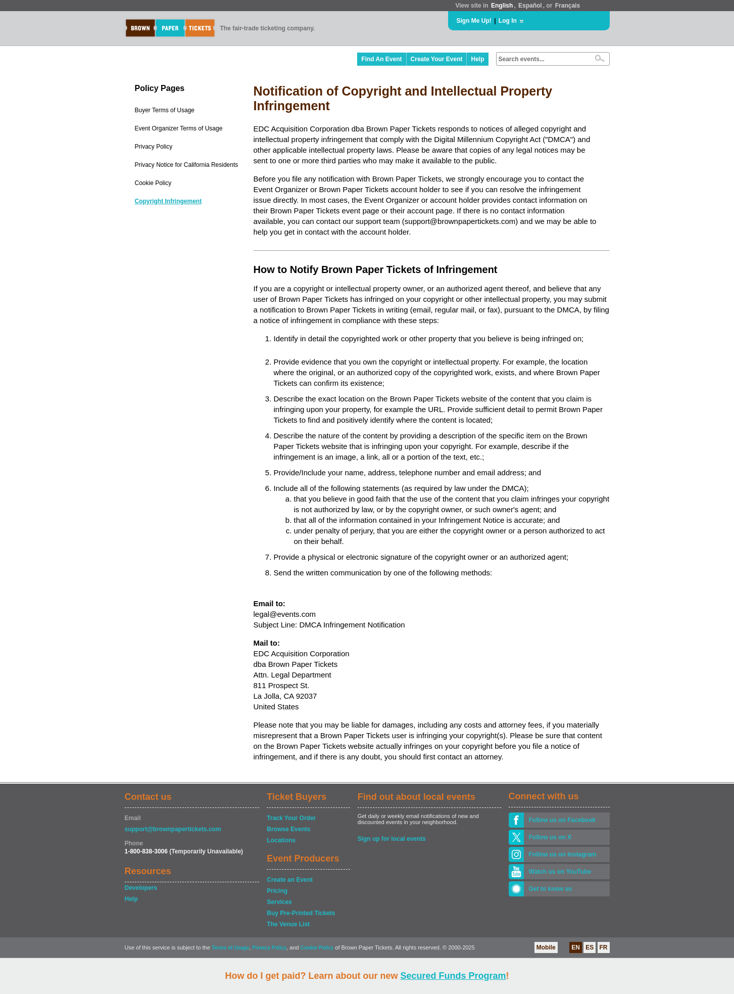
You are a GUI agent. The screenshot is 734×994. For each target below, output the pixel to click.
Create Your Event (437, 59)
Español (530, 5)
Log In (508, 20)
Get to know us (550, 888)
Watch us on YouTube (560, 871)
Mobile (546, 947)
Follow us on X (550, 837)
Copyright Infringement (168, 201)
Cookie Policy (153, 183)
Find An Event (381, 59)
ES (589, 947)
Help (477, 59)
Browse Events (288, 829)
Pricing (277, 890)
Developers (141, 887)
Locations (281, 840)
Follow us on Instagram (563, 854)
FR (604, 947)
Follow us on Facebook (562, 820)
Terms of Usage (230, 948)
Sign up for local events (392, 838)
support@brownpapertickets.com (173, 829)
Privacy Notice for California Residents (186, 164)
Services (279, 902)
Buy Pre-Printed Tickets (301, 913)
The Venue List (288, 924)
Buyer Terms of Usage (165, 110)
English (502, 5)
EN (575, 947)
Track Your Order (291, 818)
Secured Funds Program (453, 976)
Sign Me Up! (474, 20)
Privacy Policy (154, 146)
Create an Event (290, 879)
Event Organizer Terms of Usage (179, 128)
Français (567, 5)
